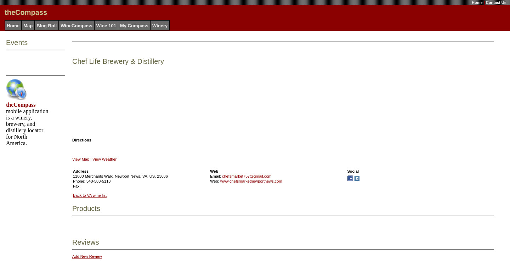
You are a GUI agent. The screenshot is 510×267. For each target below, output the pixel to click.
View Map (80, 159)
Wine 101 (106, 25)
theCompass (21, 105)
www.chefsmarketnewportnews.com (251, 181)
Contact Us (496, 2)
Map (28, 25)
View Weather (104, 159)
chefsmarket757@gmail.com (247, 176)
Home (477, 2)
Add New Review (87, 256)
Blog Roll (46, 25)
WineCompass (76, 25)
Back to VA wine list (90, 195)
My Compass (134, 25)
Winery (160, 25)
